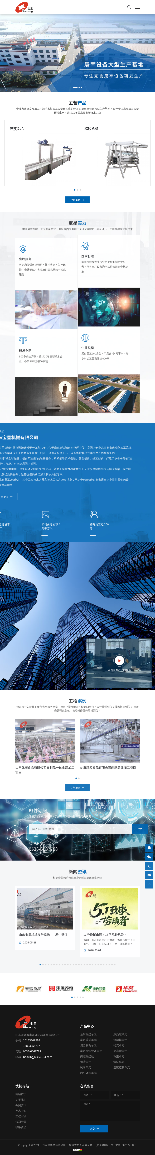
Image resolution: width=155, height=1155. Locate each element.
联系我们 (20, 1127)
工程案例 (20, 1116)
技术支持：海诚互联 (80, 1145)
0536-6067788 (32, 1051)
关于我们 (20, 1099)
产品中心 (20, 1111)
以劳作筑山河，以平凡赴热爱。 (105, 944)
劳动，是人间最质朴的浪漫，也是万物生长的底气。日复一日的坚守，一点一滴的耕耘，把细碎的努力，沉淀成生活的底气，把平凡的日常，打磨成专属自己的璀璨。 (109, 955)
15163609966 (31, 1040)
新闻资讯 (20, 1105)
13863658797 (31, 1046)
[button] (75, 87)
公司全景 (20, 1122)
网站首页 (20, 1094)
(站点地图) (102, 1145)
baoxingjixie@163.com (37, 1057)
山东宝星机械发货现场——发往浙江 (43, 944)
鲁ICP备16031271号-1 (124, 1145)
